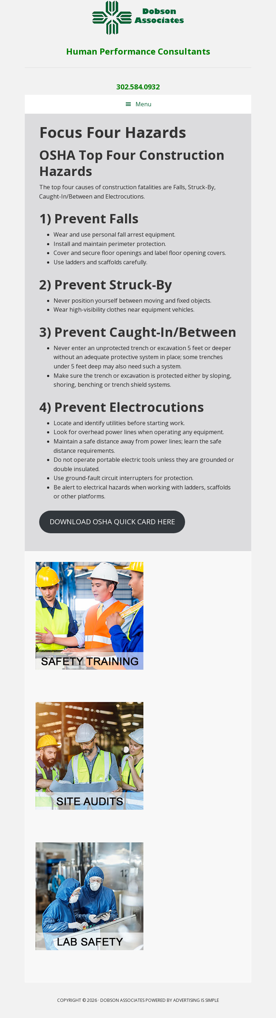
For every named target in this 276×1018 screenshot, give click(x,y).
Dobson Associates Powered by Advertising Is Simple (159, 1000)
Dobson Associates (138, 18)
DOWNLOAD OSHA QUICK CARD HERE (112, 521)
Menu (143, 104)
